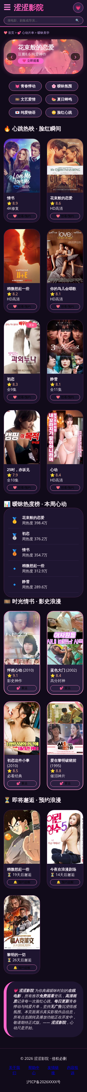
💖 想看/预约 (22, 216)
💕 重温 (21, 688)
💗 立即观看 (30, 60)
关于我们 (14, 1070)
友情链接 (53, 1070)
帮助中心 (33, 1070)
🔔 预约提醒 (21, 882)
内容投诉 (72, 1070)
